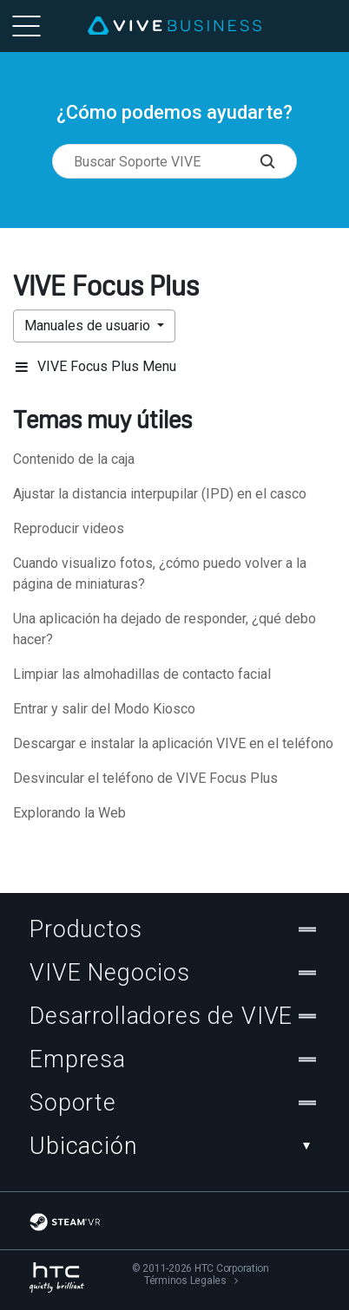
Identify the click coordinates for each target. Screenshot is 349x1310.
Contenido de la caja (74, 459)
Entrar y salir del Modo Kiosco (104, 709)
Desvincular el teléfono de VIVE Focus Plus (145, 778)
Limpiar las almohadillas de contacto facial (142, 674)
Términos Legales (185, 1280)
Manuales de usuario (89, 325)
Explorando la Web (69, 813)
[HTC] (57, 1277)
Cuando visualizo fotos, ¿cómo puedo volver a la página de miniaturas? (159, 573)
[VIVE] (174, 26)
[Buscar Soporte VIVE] (278, 161)
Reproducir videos (68, 528)
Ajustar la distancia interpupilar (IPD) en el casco (159, 494)
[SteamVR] (65, 1222)
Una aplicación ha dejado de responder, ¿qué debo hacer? (164, 629)
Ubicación (174, 1146)
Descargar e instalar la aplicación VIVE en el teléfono (173, 743)
